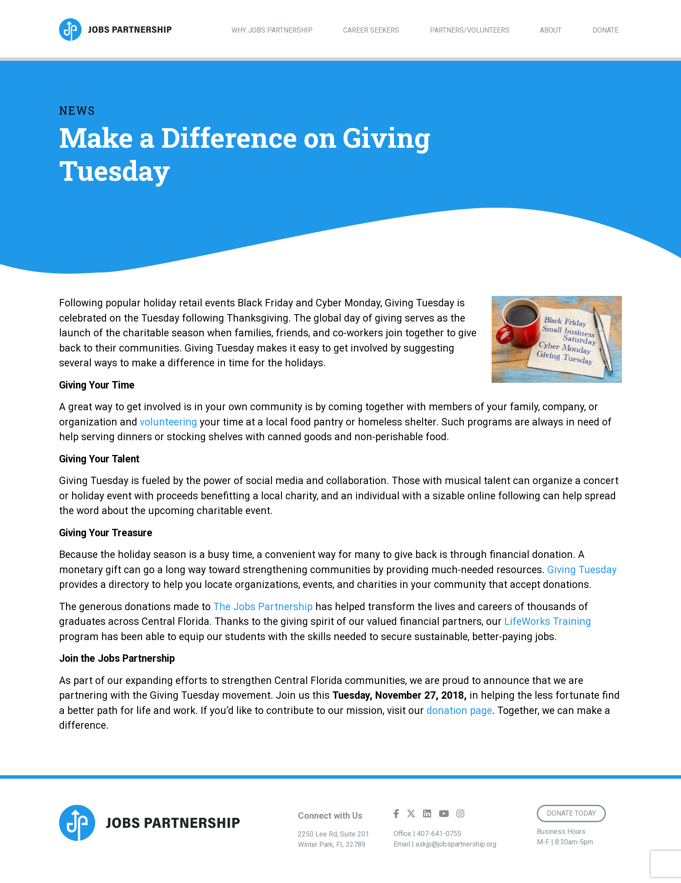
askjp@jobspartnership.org (456, 844)
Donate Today (571, 813)
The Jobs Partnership (262, 607)
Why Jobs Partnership (272, 30)
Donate (605, 30)
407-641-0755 (439, 834)
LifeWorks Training (547, 621)
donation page (459, 711)
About (551, 30)
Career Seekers (371, 30)
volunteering (168, 422)
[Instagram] (460, 815)
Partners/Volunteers (469, 30)
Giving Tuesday (582, 570)
